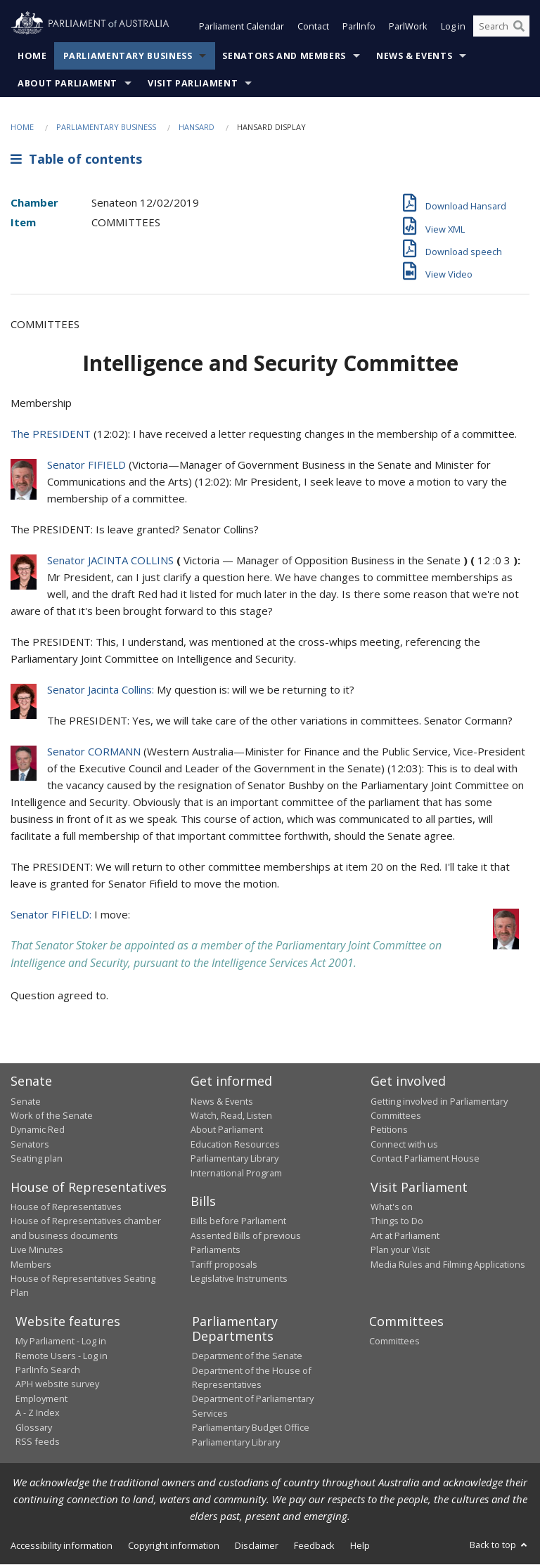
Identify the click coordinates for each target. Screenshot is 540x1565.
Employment (41, 1398)
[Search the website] (501, 26)
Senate (26, 1101)
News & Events (414, 56)
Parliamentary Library (234, 1158)
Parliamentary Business (128, 56)
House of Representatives (66, 1206)
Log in (453, 26)
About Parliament (67, 83)
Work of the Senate (52, 1115)
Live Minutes (37, 1250)
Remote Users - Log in (61, 1355)
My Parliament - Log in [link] (60, 1341)
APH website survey (57, 1384)
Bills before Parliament (238, 1221)
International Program (236, 1173)
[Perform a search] (518, 26)
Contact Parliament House (425, 1158)
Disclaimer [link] (256, 1545)
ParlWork (408, 26)
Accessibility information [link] (61, 1545)
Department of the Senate (247, 1356)
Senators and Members (284, 56)
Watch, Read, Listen (231, 1115)
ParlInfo (358, 26)
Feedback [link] (314, 1545)
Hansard (196, 127)
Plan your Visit (400, 1250)
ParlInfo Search (47, 1369)
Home (32, 56)
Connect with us (404, 1144)
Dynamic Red (38, 1130)
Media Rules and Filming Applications (448, 1264)
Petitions (389, 1130)
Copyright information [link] (173, 1545)
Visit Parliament (193, 83)
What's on (392, 1206)
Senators (30, 1144)
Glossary (33, 1427)
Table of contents (76, 159)
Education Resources (235, 1144)
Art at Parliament (405, 1235)
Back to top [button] (499, 1544)
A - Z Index (37, 1413)
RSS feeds (37, 1441)
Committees (394, 1341)
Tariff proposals (224, 1264)
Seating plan (37, 1158)
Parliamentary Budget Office (250, 1428)
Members (31, 1264)
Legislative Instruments (239, 1278)
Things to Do (397, 1221)
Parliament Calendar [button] (241, 26)
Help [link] (360, 1545)
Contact (313, 26)
